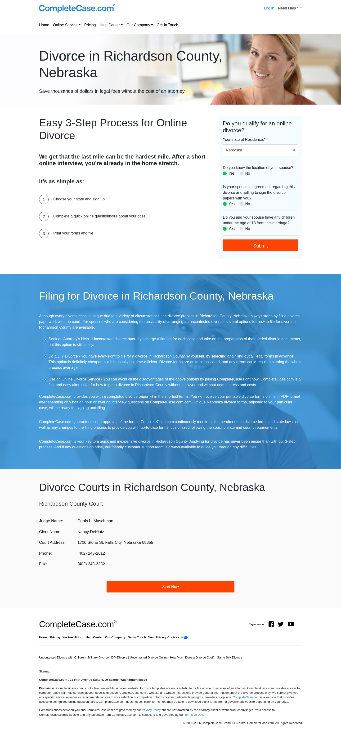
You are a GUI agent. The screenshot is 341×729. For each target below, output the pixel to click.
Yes (232, 173)
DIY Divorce (119, 657)
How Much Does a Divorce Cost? (192, 657)
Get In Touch (167, 25)
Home (44, 25)
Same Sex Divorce (229, 657)
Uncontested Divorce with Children (62, 657)
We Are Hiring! (73, 637)
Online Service (65, 25)
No (247, 173)
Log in (269, 8)
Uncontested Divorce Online (149, 657)
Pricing (90, 25)
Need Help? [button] (288, 8)
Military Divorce (99, 657)
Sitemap (44, 671)
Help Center (110, 25)
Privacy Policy (151, 710)
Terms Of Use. (194, 714)
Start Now (170, 587)
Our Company (138, 25)
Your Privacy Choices (163, 637)
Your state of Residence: (244, 139)
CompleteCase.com (78, 624)
